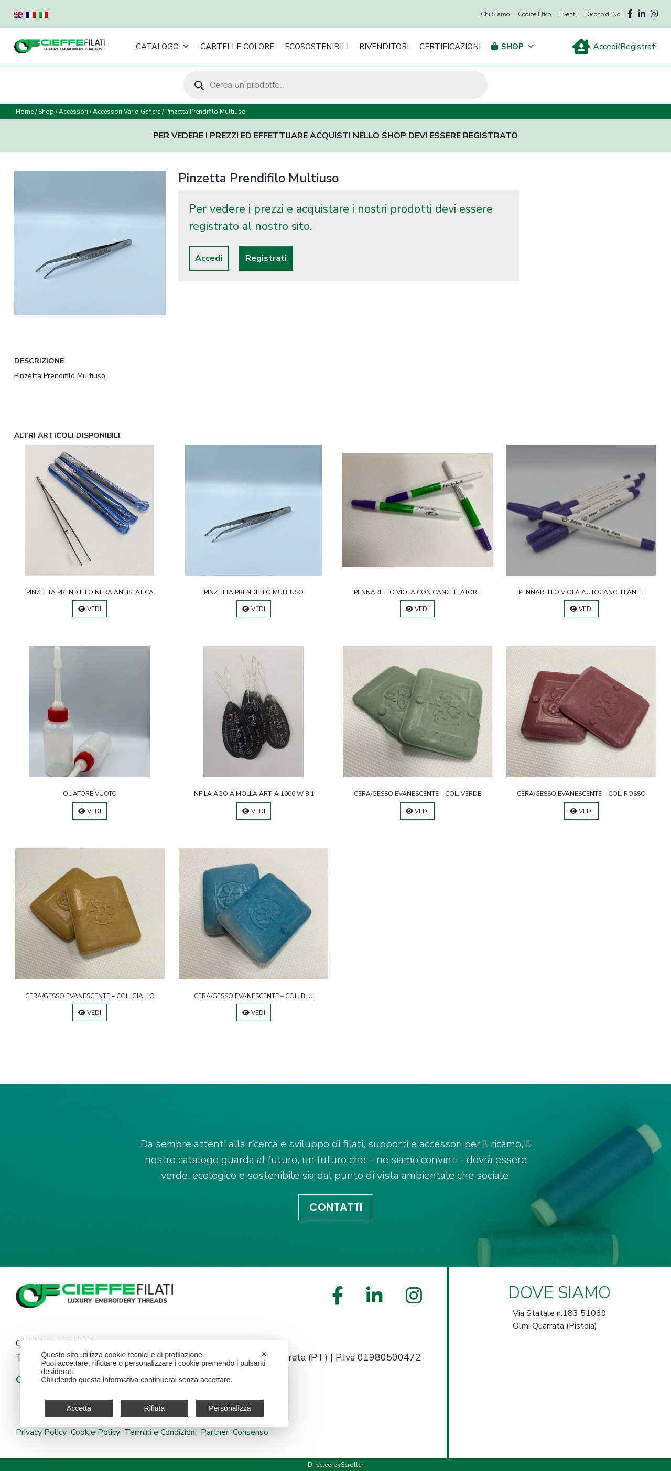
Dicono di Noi (603, 14)
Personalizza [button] (230, 1408)
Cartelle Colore (237, 46)
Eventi (568, 14)
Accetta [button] (79, 1408)
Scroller (352, 1465)
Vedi (89, 609)
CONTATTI (335, 1207)
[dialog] (154, 1383)
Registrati (266, 258)
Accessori (73, 111)
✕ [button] (264, 1354)
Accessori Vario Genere (126, 111)
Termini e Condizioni (160, 1432)
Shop (518, 46)
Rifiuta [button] (154, 1408)
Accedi (208, 258)
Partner (215, 1432)
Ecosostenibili (317, 46)
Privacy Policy (41, 1432)
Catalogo (163, 46)
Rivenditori (384, 46)
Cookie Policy (95, 1432)
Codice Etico (534, 14)
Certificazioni (450, 46)
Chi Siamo (495, 14)
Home (25, 111)
